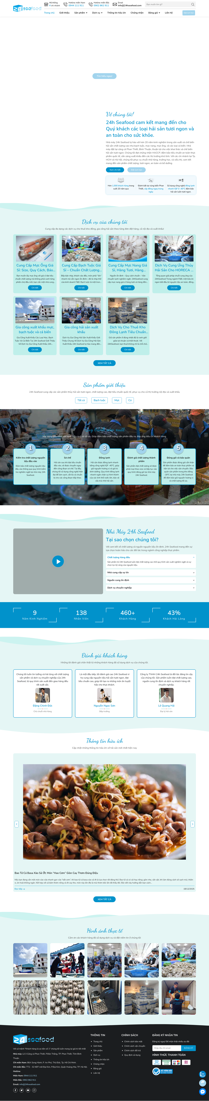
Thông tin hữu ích (116, 12)
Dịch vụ (96, 12)
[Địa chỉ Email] (174, 1048)
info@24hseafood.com (29, 1084)
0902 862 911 (29, 1080)
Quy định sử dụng (132, 1055)
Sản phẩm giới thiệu (104, 384)
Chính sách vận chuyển (134, 1046)
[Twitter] (21, 1090)
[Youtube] (28, 1090)
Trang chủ (49, 12)
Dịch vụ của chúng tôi (104, 221)
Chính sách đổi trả (132, 1050)
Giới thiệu (64, 12)
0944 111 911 (30, 1075)
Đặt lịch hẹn (188, 13)
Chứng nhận (137, 12)
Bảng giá (153, 12)
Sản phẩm (79, 12)
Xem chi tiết (115, 169)
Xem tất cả (104, 363)
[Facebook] (15, 1090)
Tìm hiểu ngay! (104, 76)
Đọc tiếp (20, 889)
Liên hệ (169, 12)
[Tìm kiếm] (193, 4)
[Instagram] (34, 1090)
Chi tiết (35, 287)
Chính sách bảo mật (133, 1041)
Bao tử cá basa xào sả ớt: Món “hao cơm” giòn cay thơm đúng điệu (56, 873)
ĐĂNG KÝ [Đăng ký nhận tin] (188, 1048)
